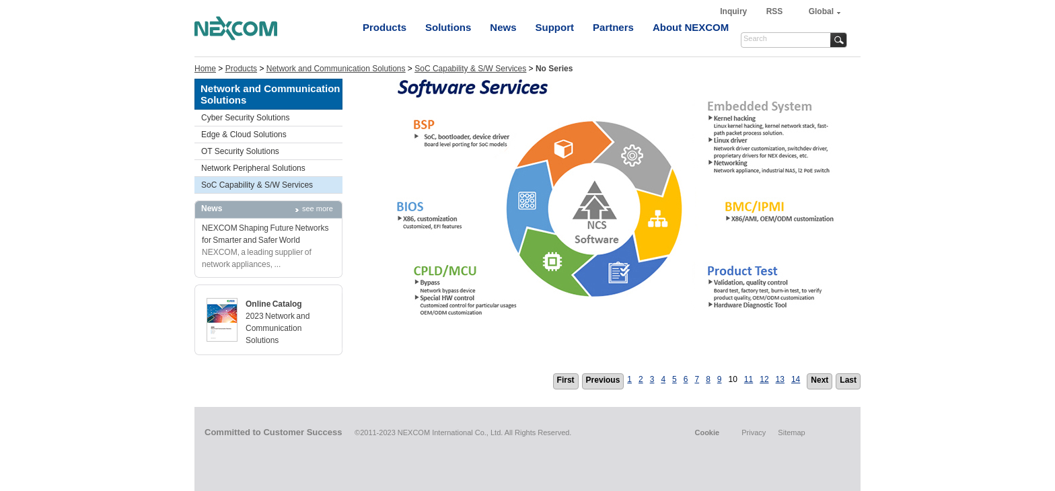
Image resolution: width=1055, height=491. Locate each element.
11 (748, 379)
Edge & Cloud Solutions (244, 134)
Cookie (706, 432)
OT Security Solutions (240, 151)
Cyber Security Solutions (245, 117)
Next (819, 380)
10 (733, 379)
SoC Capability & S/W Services (470, 68)
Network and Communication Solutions (336, 68)
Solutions (448, 27)
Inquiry (734, 11)
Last (848, 380)
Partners (613, 27)
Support (555, 27)
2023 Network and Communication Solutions (278, 328)
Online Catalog (274, 304)
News (503, 27)
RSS (774, 11)
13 (780, 379)
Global (821, 11)
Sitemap (791, 432)
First (566, 380)
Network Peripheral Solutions (253, 168)
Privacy (753, 432)
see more (317, 208)
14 (795, 379)
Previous (603, 380)
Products (384, 27)
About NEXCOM (691, 27)
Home (205, 68)
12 (764, 379)
